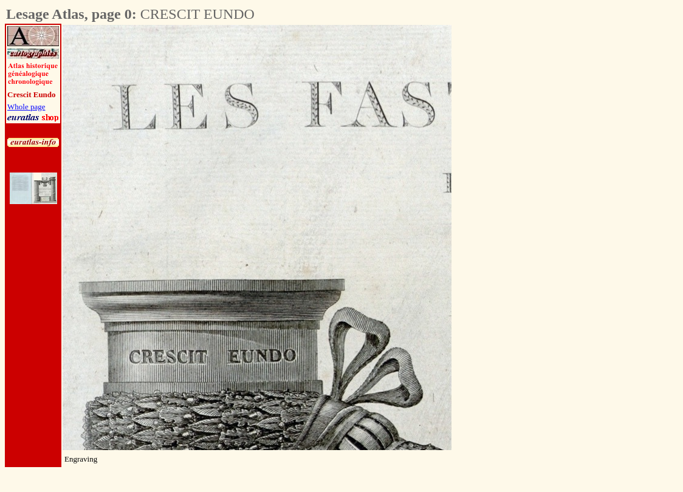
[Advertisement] (519, 207)
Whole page (26, 106)
